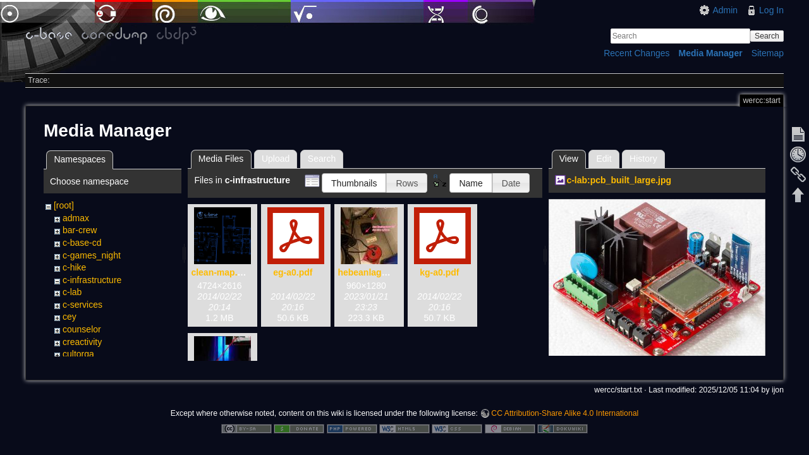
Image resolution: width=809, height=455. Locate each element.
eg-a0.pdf (292, 272)
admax (76, 218)
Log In (771, 10)
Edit (603, 159)
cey (69, 317)
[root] (64, 205)
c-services (82, 305)
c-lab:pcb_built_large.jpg (618, 180)
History (643, 159)
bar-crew (80, 230)
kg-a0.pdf (439, 272)
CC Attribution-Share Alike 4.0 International (564, 408)
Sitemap (767, 53)
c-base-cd (82, 243)
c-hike (74, 267)
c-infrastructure (92, 280)
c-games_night (92, 255)
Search (767, 36)
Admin (725, 10)
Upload (275, 159)
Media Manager (711, 53)
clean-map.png (222, 272)
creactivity (82, 342)
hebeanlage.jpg (370, 272)
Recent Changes (636, 53)
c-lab (72, 292)
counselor (82, 329)
